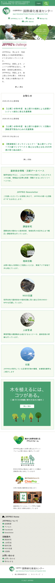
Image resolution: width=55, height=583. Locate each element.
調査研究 (8, 540)
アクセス (8, 527)
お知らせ (31, 18)
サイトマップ (35, 574)
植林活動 (8, 545)
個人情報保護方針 (21, 574)
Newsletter (9, 533)
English (39, 3)
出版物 (7, 551)
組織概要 (8, 524)
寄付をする (43, 18)
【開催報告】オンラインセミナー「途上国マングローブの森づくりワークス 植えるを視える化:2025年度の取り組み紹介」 (28, 147)
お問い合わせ (29, 21)
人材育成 (8, 543)
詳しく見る (19, 87)
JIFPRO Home (12, 517)
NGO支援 (8, 548)
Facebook (8, 530)
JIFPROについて (17, 18)
